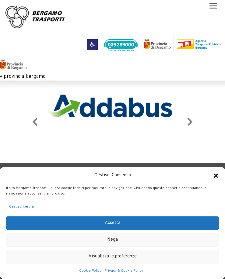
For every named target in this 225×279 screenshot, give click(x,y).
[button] (216, 176)
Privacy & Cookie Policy (123, 270)
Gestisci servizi (21, 206)
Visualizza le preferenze (113, 256)
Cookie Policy (90, 270)
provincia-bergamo (25, 77)
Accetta (113, 223)
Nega (112, 240)
